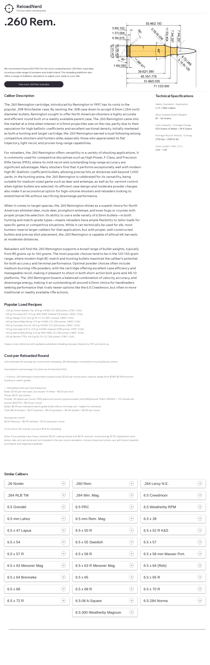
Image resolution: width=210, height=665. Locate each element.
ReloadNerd (29, 6)
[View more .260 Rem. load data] (33, 84)
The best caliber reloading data (31, 10)
